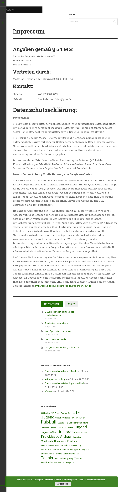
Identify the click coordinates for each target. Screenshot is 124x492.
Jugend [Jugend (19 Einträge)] (80, 427)
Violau (48, 391)
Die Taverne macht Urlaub (56, 339)
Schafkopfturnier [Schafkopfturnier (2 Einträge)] (60, 449)
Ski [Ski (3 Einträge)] (87, 449)
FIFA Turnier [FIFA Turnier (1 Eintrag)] (80, 418)
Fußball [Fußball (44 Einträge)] (48, 422)
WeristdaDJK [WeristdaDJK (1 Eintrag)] (59, 463)
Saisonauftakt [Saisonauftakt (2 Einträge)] (61, 445)
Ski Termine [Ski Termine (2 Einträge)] (56, 453)
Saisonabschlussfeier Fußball (60, 371)
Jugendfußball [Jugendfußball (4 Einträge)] (49, 432)
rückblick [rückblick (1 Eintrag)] (77, 441)
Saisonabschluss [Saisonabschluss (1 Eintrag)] (47, 446)
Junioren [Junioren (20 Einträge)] (66, 431)
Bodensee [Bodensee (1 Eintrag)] (71, 413)
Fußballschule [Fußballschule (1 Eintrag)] (62, 423)
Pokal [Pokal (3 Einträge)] (70, 441)
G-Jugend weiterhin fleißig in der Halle (62, 347)
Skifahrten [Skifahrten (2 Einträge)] (46, 453)
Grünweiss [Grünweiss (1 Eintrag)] (54, 428)
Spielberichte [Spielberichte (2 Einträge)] (69, 453)
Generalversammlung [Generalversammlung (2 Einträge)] (78, 423)
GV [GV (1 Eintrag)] (60, 428)
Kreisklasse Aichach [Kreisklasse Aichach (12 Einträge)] (56, 437)
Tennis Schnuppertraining (56, 323)
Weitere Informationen (96, 480)
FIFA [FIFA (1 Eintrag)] (72, 418)
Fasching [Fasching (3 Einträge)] (60, 417)
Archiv (71, 304)
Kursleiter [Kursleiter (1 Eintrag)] (77, 437)
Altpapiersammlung (55, 379)
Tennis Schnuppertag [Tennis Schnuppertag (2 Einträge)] (63, 458)
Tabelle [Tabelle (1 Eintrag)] (79, 454)
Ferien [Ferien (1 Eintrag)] (67, 418)
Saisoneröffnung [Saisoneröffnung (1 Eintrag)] (75, 446)
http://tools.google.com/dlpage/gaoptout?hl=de (62, 285)
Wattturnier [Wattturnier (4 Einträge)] (47, 462)
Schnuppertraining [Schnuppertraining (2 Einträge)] (77, 449)
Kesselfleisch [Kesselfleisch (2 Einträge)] (80, 432)
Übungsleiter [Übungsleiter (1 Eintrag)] (70, 463)
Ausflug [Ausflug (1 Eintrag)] (64, 413)
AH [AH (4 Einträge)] (52, 412)
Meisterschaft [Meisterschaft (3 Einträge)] (48, 441)
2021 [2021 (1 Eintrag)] (43, 413)
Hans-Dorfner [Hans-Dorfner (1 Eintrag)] (67, 428)
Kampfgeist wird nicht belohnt (58, 331)
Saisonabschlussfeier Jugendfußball (64, 383)
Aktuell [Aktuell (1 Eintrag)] (57, 413)
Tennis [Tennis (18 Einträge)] (47, 458)
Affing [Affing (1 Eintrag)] (48, 413)
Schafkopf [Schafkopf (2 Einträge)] (46, 449)
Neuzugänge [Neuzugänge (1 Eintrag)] (62, 441)
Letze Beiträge (51, 304)
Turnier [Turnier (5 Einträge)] (78, 458)
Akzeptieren (62, 484)
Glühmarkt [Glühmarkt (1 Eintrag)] (45, 428)
